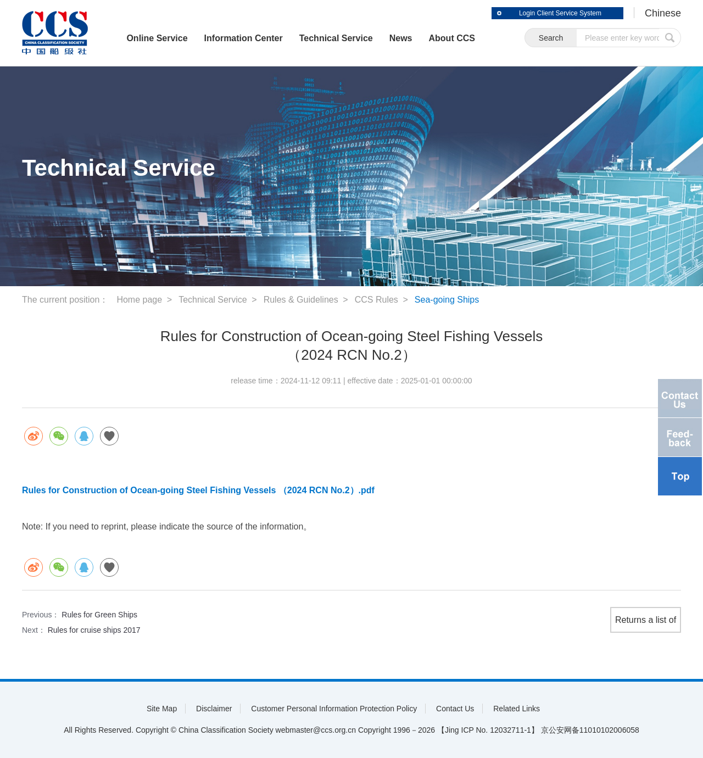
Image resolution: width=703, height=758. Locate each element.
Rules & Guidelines (301, 299)
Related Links (516, 708)
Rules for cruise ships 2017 (94, 630)
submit (670, 37)
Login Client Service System (560, 13)
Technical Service (336, 38)
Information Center (243, 38)
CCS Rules (376, 299)
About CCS (452, 38)
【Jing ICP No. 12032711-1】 (488, 730)
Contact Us (455, 708)
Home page (139, 299)
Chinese (663, 13)
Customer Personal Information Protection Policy (334, 708)
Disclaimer (214, 708)
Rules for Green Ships (99, 614)
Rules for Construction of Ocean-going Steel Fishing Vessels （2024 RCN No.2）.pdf (198, 490)
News (400, 38)
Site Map (162, 708)
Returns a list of (645, 620)
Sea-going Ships (447, 299)
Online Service (156, 38)
